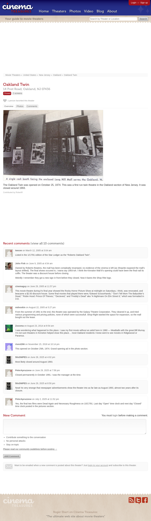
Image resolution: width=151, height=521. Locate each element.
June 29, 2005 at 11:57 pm (43, 286)
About (112, 11)
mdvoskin (20, 307)
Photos (75, 11)
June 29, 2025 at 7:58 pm (47, 370)
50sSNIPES (21, 357)
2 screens (17, 93)
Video (88, 11)
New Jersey (44, 75)
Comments (32, 106)
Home (44, 11)
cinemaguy (21, 286)
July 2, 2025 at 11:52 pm (47, 399)
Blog (100, 11)
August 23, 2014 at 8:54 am (40, 326)
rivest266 (20, 344)
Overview (8, 106)
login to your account (98, 468)
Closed (7, 93)
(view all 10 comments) (47, 243)
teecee (18, 250)
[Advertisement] (75, 48)
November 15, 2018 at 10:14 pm (43, 344)
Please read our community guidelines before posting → (30, 452)
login (115, 415)
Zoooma (19, 326)
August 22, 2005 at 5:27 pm (42, 307)
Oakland (57, 75)
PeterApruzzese (23, 370)
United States (29, 75)
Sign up (144, 2)
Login (133, 2)
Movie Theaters (12, 75)
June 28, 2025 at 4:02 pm (42, 357)
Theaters (59, 11)
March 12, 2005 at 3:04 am (39, 250)
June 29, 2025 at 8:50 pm (42, 383)
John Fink (20, 263)
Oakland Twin (70, 75)
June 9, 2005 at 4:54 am (41, 263)
